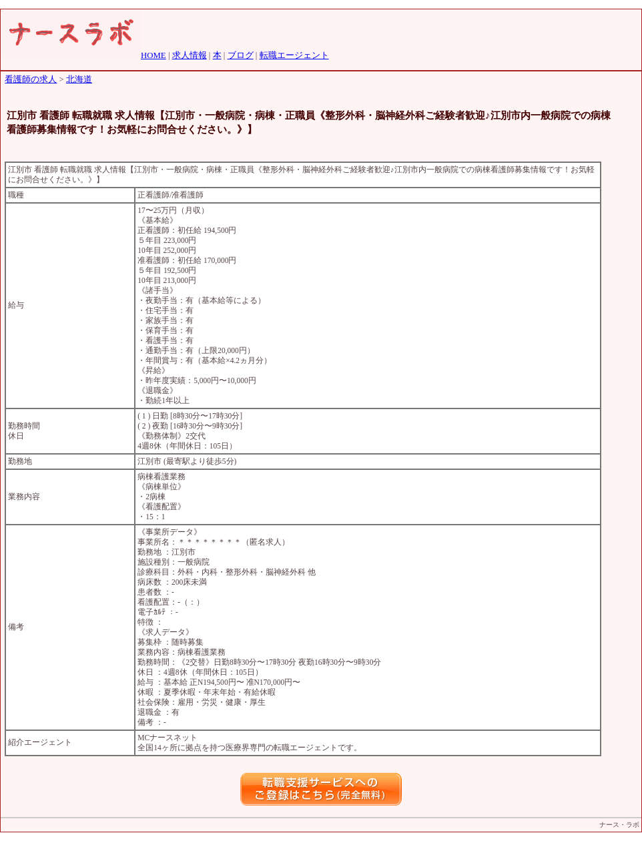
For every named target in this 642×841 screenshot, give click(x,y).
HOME (153, 55)
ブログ (241, 55)
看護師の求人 (31, 79)
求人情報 (189, 55)
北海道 (79, 79)
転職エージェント (294, 55)
